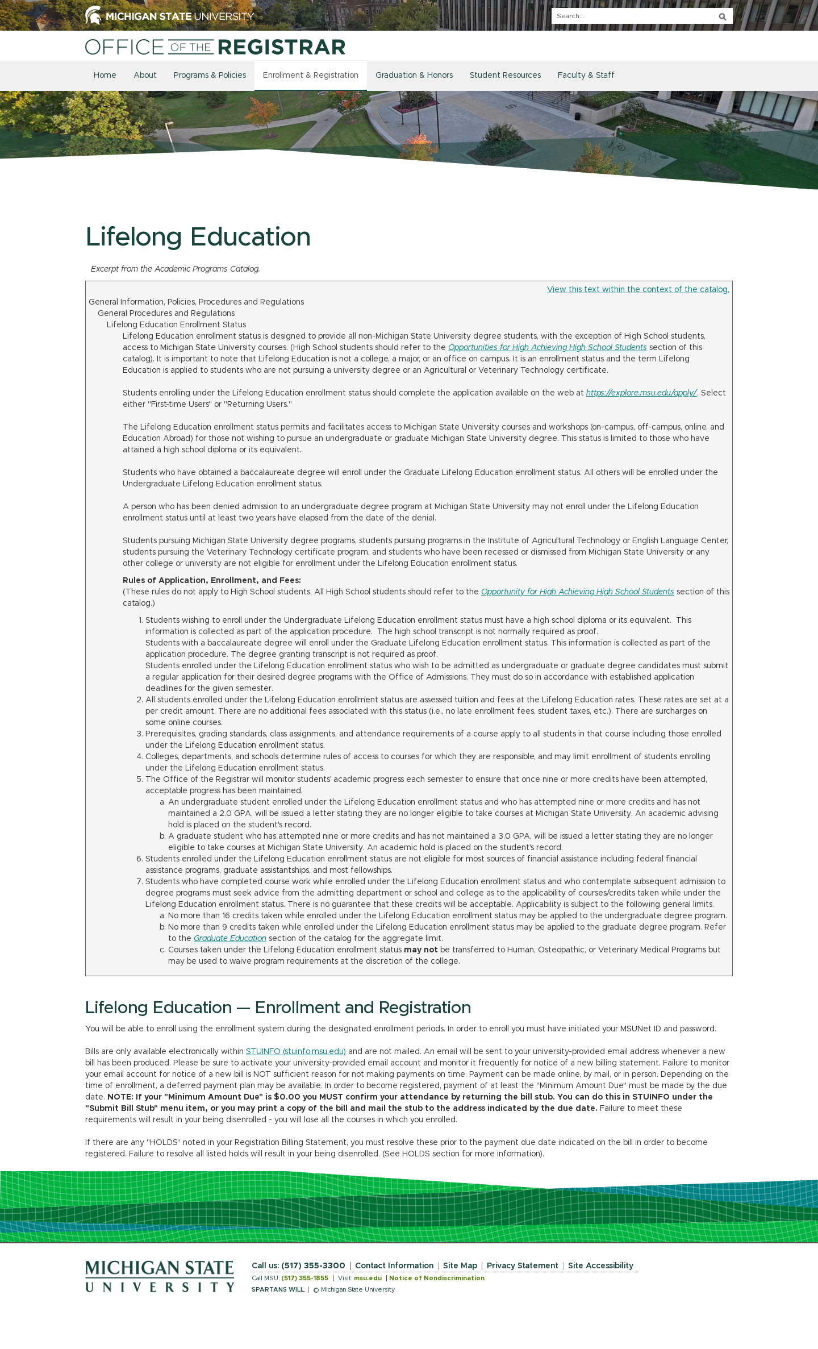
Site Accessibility (600, 1266)
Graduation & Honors (414, 76)
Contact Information (394, 1266)
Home (105, 76)
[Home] (215, 47)
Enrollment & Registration (310, 76)
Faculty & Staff (586, 76)
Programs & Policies (210, 76)
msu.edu (368, 1278)
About (145, 76)
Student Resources (505, 76)
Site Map (460, 1266)
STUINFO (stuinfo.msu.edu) (296, 1052)
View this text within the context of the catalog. (638, 290)
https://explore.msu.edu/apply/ (641, 393)
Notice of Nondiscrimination (437, 1278)
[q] (642, 16)
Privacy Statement (522, 1266)
